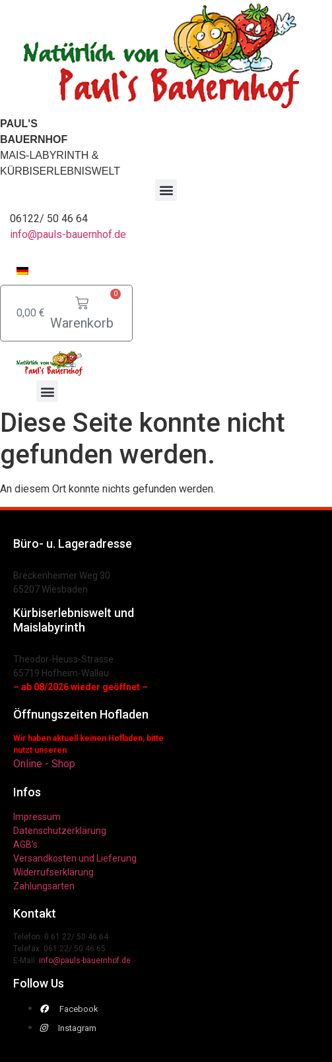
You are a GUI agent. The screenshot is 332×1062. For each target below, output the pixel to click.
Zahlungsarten (44, 886)
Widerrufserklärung (53, 872)
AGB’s (25, 844)
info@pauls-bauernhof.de (68, 234)
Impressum (37, 816)
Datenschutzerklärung (59, 830)
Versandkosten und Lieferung (75, 858)
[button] (166, 190)
